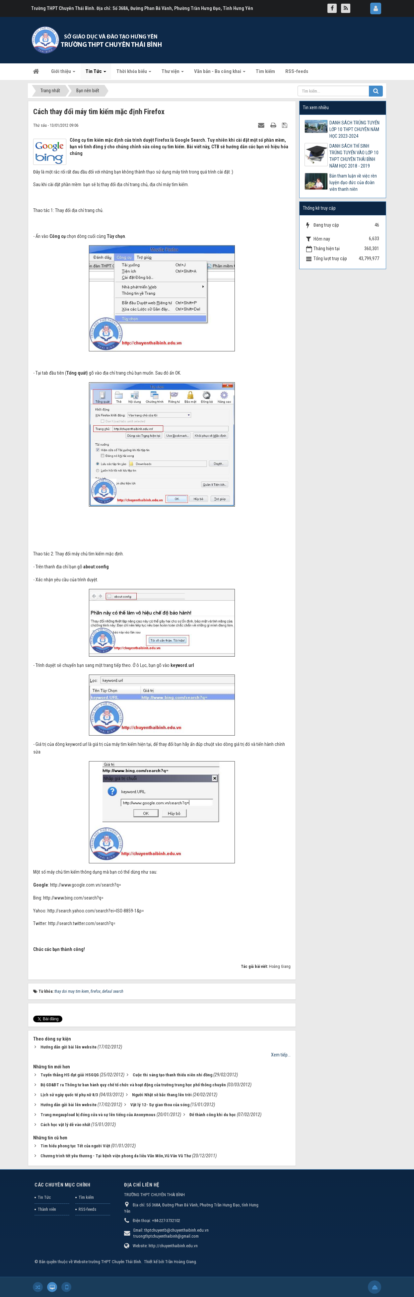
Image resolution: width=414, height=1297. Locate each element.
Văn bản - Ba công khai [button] (219, 73)
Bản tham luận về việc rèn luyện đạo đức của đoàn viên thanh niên (353, 182)
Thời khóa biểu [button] (133, 73)
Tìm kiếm (86, 1197)
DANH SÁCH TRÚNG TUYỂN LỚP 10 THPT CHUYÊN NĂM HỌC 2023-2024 (354, 129)
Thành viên (47, 1209)
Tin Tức (44, 1197)
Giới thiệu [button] (63, 73)
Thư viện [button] (173, 73)
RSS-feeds (87, 1209)
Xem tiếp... (281, 1054)
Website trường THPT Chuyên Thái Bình (107, 1261)
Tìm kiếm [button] (265, 71)
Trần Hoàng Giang (180, 1261)
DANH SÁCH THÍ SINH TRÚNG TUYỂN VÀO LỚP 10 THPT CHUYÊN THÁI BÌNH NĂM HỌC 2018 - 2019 (354, 156)
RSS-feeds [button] (296, 71)
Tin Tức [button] (96, 73)
